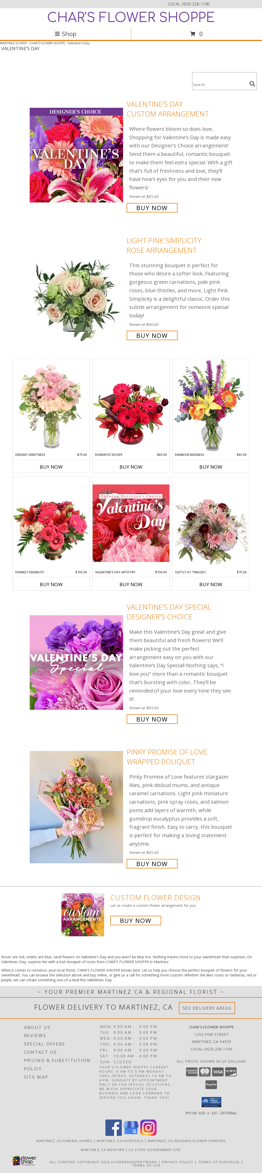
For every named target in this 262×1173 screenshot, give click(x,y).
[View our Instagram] (148, 1134)
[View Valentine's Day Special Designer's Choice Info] (77, 662)
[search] (252, 84)
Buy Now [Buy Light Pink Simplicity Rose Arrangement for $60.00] (152, 335)
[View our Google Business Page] (131, 1134)
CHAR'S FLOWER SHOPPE (131, 18)
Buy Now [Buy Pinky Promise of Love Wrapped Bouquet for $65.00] (152, 863)
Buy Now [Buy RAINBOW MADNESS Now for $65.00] (210, 467)
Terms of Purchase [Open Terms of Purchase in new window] (219, 1161)
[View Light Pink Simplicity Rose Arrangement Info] (77, 287)
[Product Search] (219, 84)
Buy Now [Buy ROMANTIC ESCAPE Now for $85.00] (131, 467)
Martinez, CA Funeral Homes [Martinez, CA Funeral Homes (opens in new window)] (64, 1140)
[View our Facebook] (113, 1134)
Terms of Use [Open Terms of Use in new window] (146, 1165)
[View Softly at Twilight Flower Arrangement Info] (210, 523)
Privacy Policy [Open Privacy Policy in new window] (177, 1161)
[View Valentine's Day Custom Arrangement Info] (77, 155)
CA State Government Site (155, 1149)
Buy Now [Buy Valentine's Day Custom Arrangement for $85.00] (152, 207)
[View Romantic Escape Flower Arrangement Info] (131, 405)
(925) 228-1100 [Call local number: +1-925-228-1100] (196, 4)
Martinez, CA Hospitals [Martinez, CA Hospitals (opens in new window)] (120, 1140)
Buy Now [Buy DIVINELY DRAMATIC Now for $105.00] (51, 584)
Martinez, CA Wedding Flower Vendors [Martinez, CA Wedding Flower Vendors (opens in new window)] (187, 1140)
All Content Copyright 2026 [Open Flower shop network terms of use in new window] (80, 1161)
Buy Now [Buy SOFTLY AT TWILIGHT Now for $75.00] (210, 584)
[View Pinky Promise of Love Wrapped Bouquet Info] (77, 807)
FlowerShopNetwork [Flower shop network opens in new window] (134, 1161)
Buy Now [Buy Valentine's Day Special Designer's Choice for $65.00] (152, 719)
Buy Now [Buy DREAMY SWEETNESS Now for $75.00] (51, 467)
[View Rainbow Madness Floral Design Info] (210, 405)
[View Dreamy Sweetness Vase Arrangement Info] (51, 405)
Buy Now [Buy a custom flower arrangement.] (135, 920)
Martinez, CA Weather (102, 1149)
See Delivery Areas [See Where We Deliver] (207, 1008)
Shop (65, 33)
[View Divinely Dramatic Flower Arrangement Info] (51, 523)
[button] (211, 1102)
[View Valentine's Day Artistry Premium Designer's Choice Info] (131, 523)
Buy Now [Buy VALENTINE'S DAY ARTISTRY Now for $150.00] (131, 584)
